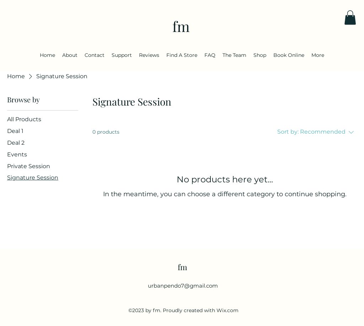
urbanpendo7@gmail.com (183, 285)
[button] (350, 17)
